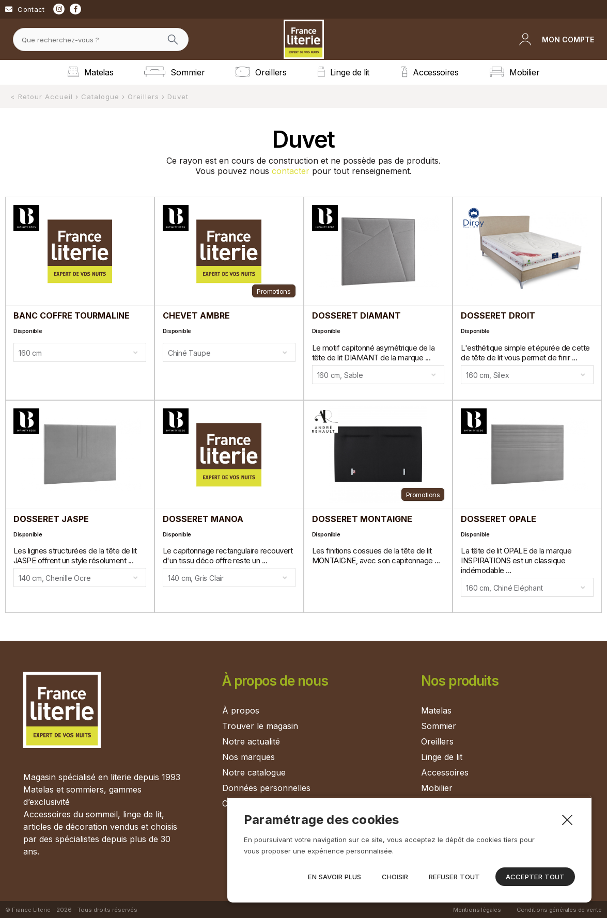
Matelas (436, 710)
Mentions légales (477, 909)
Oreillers (437, 741)
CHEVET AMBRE (196, 316)
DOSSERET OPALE (498, 519)
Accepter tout (535, 877)
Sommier (438, 726)
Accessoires (445, 772)
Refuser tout (454, 877)
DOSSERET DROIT (498, 316)
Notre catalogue (254, 772)
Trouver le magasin (260, 726)
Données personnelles (266, 788)
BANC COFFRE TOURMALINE (71, 316)
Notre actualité (251, 741)
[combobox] (80, 352)
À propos (240, 710)
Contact (31, 9)
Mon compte (568, 39)
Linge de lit (441, 757)
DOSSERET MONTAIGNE (362, 519)
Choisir (395, 877)
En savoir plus (334, 877)
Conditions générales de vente (559, 909)
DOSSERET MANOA (203, 519)
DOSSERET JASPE (51, 519)
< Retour (26, 96)
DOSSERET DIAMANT (356, 316)
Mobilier (437, 788)
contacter (290, 171)
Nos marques (248, 757)
